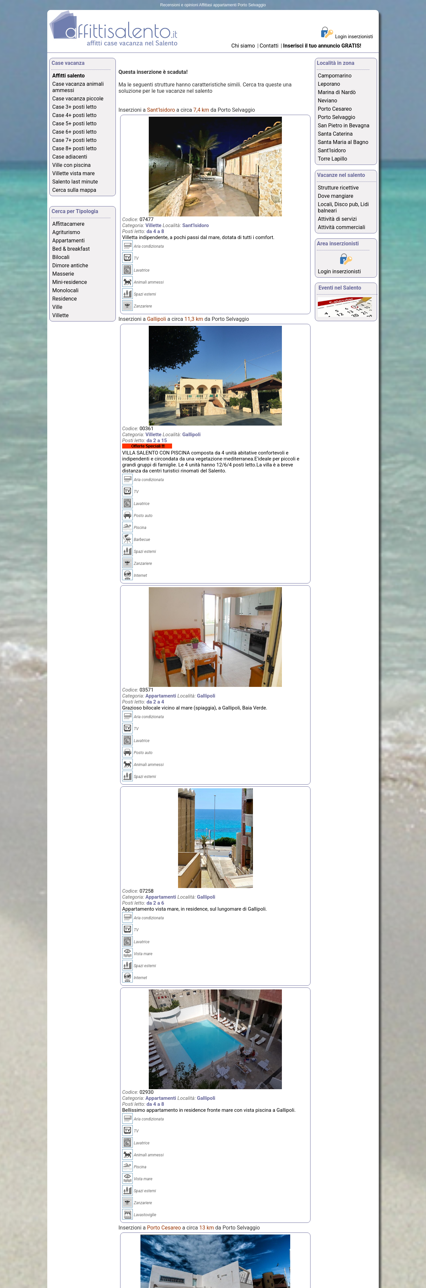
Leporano (329, 84)
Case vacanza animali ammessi (78, 87)
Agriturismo (66, 232)
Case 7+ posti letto (74, 140)
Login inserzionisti (354, 36)
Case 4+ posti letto (74, 115)
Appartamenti (68, 240)
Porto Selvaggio (336, 117)
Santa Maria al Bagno (343, 142)
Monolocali (65, 290)
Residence (64, 299)
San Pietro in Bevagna (343, 125)
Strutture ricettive (338, 188)
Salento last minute (75, 182)
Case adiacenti (69, 157)
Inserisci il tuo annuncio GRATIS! (322, 46)
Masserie (63, 274)
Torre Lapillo (332, 159)
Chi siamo (243, 46)
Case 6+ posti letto (74, 132)
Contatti (270, 46)
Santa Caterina (335, 134)
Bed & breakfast (71, 249)
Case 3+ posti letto (74, 107)
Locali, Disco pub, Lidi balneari (343, 207)
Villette (60, 315)
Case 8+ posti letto (74, 148)
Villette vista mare (73, 173)
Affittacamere (68, 224)
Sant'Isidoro (332, 150)
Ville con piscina (71, 165)
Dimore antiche (70, 265)
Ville (57, 307)
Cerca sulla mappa (74, 190)
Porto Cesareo (335, 109)
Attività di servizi (337, 219)
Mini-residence (69, 282)
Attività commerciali (341, 227)
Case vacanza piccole (78, 98)
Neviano (327, 100)
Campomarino (334, 75)
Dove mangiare (335, 196)
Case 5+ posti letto (74, 123)
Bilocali (61, 257)
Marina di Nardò (337, 92)
